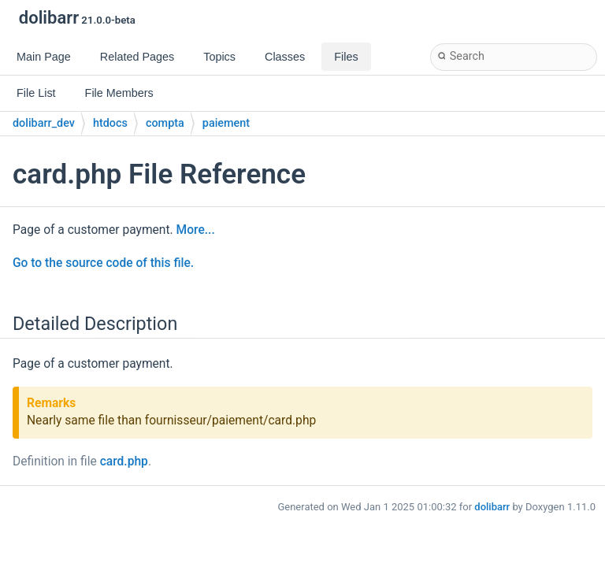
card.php (124, 461)
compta (165, 123)
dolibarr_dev (44, 123)
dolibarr (492, 507)
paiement (226, 123)
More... (195, 230)
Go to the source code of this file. (103, 263)
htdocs (110, 123)
